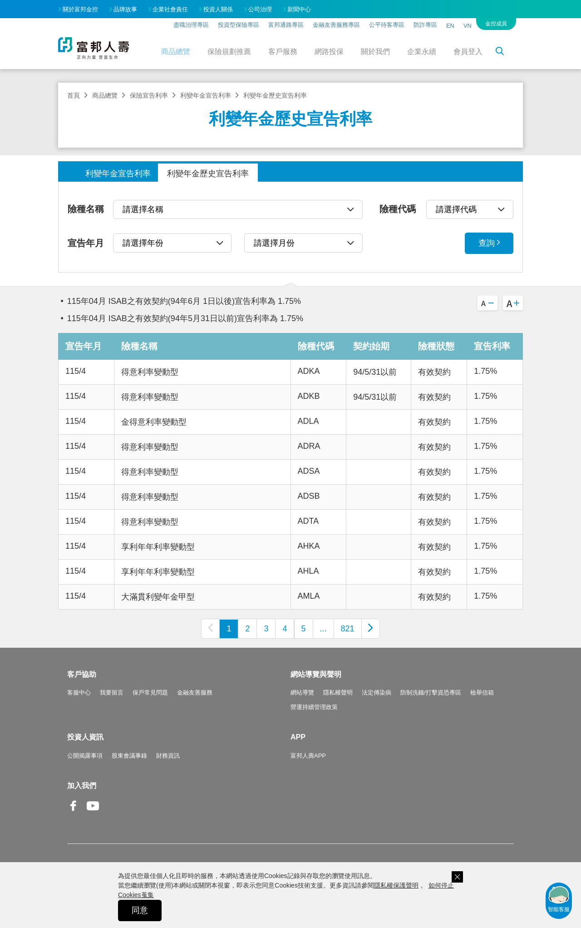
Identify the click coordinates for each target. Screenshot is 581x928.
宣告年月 (86, 243)
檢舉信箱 (482, 692)
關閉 (457, 877)
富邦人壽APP (308, 755)
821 (348, 628)
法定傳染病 (376, 692)
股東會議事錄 (129, 755)
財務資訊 (168, 755)
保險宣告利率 (149, 95)
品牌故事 (125, 9)
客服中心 (79, 692)
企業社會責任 (170, 9)
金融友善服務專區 (336, 24)
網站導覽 (302, 692)
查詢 (486, 243)
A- (487, 303)
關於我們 (375, 51)
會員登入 (468, 51)
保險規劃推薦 (229, 51)
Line (112, 806)
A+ (513, 303)
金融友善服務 (194, 692)
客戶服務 (282, 51)
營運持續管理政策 (314, 707)
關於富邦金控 (80, 9)
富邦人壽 (93, 48)
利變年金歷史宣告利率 (208, 173)
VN (467, 25)
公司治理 (260, 9)
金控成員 (496, 23)
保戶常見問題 (150, 692)
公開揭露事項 (85, 755)
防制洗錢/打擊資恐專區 (430, 692)
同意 (140, 910)
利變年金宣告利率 (205, 95)
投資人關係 (218, 9)
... (323, 628)
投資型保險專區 (238, 24)
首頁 (73, 95)
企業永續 (421, 51)
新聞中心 (299, 9)
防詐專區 (425, 24)
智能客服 (559, 898)
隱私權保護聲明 (396, 885)
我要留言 (111, 692)
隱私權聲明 (338, 692)
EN (450, 25)
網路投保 (329, 51)
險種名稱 (86, 209)
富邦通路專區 (286, 24)
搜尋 (505, 53)
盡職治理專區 (191, 24)
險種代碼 (397, 209)
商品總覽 (175, 51)
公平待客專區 (386, 24)
